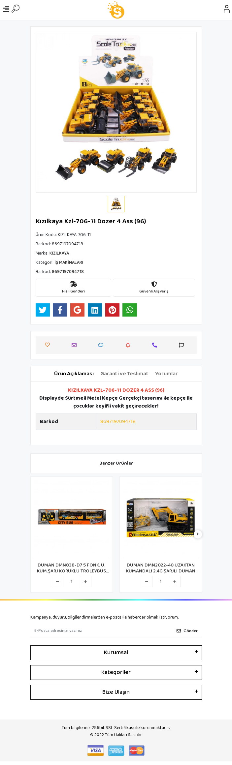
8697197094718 (118, 421)
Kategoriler (116, 672)
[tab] (74, 374)
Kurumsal (116, 652)
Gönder (187, 630)
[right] (197, 535)
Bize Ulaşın (116, 692)
